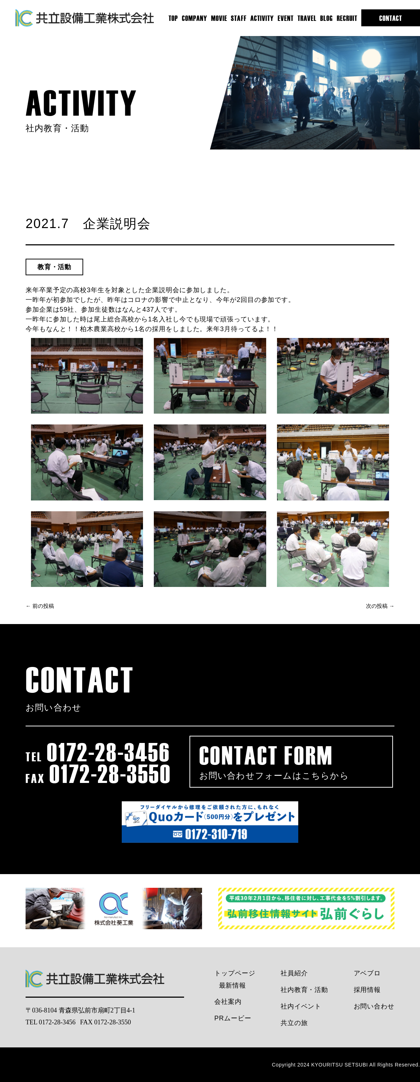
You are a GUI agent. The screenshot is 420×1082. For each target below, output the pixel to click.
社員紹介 (294, 973)
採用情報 (367, 989)
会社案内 (228, 1001)
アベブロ (367, 973)
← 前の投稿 (40, 606)
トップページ (234, 973)
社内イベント (301, 1006)
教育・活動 (54, 267)
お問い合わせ (374, 1006)
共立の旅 (294, 1023)
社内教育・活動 (304, 989)
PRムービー (232, 1018)
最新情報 (232, 985)
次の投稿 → (380, 606)
